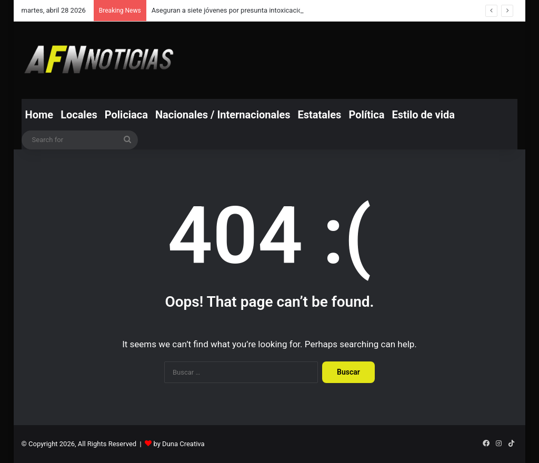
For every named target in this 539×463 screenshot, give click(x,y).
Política (366, 114)
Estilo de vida (423, 114)
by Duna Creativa (178, 444)
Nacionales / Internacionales (223, 114)
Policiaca (126, 114)
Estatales (320, 114)
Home (39, 114)
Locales (79, 114)
